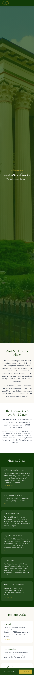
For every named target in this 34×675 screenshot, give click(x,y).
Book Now (25, 671)
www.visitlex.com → (17, 446)
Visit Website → (9, 485)
